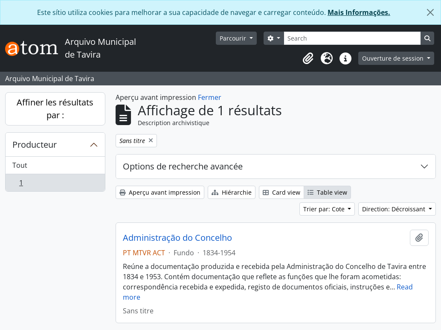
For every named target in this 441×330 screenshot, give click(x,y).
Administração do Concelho (177, 238)
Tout (19, 165)
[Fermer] (430, 12)
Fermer (209, 97)
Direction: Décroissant (394, 209)
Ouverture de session (393, 58)
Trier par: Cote (324, 209)
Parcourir (234, 38)
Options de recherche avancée (183, 166)
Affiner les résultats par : (55, 108)
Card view (281, 192)
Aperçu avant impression (159, 192)
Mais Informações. (359, 12)
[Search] (352, 38)
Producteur (34, 144)
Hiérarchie (232, 192)
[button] (308, 58)
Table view (327, 192)
